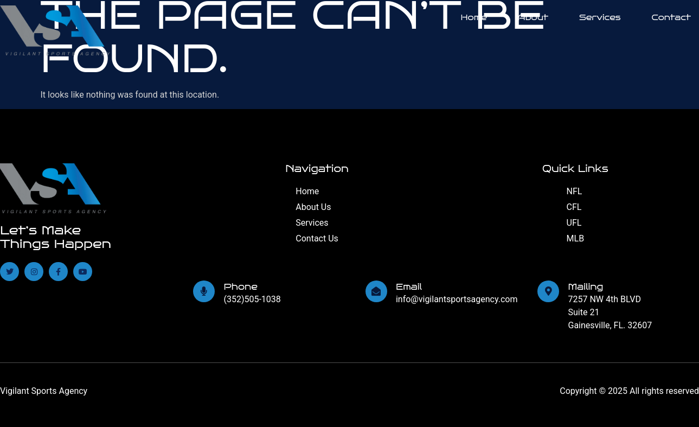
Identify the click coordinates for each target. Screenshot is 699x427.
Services (600, 17)
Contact (671, 17)
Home (474, 17)
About (533, 17)
